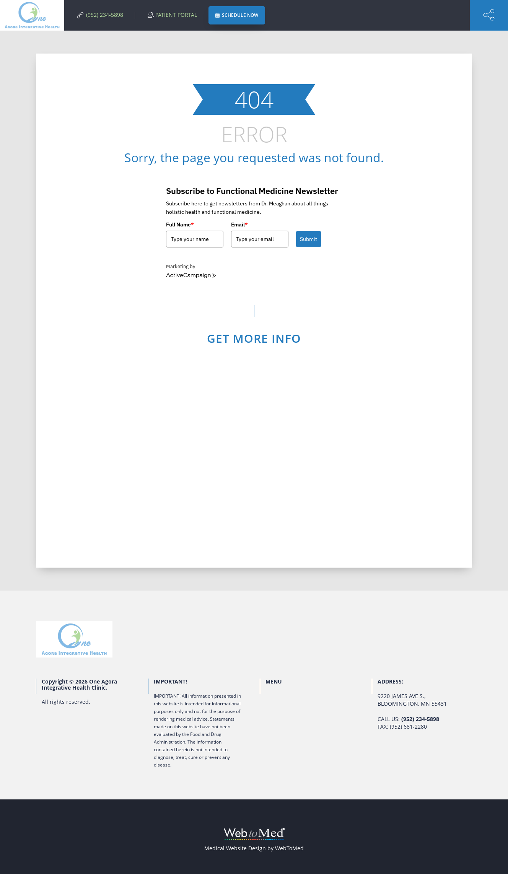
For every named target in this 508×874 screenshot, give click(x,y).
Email (239, 224)
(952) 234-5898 (420, 719)
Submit (308, 239)
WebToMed (289, 848)
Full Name (180, 224)
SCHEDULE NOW (236, 15)
